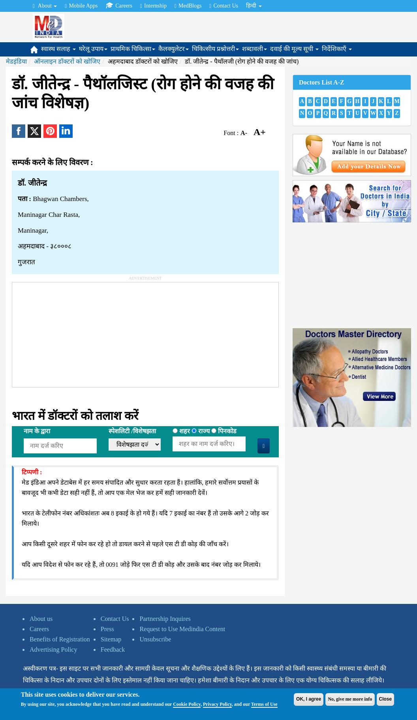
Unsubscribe (155, 639)
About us (41, 618)
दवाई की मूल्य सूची (294, 48)
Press (107, 629)
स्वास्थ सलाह (58, 48)
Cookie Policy (187, 704)
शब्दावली (254, 48)
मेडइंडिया (16, 61)
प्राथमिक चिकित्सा (133, 48)
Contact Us (223, 6)
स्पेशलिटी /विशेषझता (132, 431)
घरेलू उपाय (93, 48)
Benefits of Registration (60, 639)
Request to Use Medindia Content (182, 629)
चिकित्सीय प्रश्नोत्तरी (215, 48)
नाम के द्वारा (37, 431)
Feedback (113, 649)
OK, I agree (308, 699)
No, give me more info (350, 699)
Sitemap (111, 639)
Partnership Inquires (164, 618)
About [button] (45, 6)
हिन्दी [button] (254, 6)
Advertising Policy (53, 649)
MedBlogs (188, 6)
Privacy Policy (217, 704)
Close (385, 699)
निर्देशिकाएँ (337, 48)
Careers (118, 5)
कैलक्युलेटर (173, 48)
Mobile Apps (81, 6)
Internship (153, 6)
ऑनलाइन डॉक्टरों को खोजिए (67, 61)
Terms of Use (264, 704)
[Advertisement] (71, 331)
